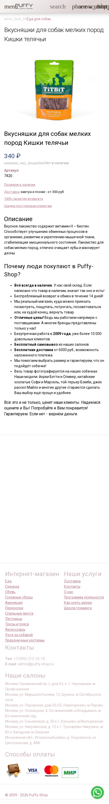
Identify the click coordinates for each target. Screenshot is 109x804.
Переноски (14, 608)
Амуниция (14, 603)
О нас (68, 592)
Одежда (12, 586)
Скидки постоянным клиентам (28, 206)
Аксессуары (15, 629)
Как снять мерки (78, 603)
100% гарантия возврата (23, 199)
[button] (7, 6)
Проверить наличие (19, 185)
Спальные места (19, 613)
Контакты (72, 586)
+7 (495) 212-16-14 (29, 659)
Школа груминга (78, 608)
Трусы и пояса (17, 624)
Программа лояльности (84, 597)
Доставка (12, 192)
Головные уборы (19, 597)
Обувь (10, 592)
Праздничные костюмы (25, 640)
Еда (8, 581)
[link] (91, 6)
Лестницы (13, 619)
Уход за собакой (19, 635)
